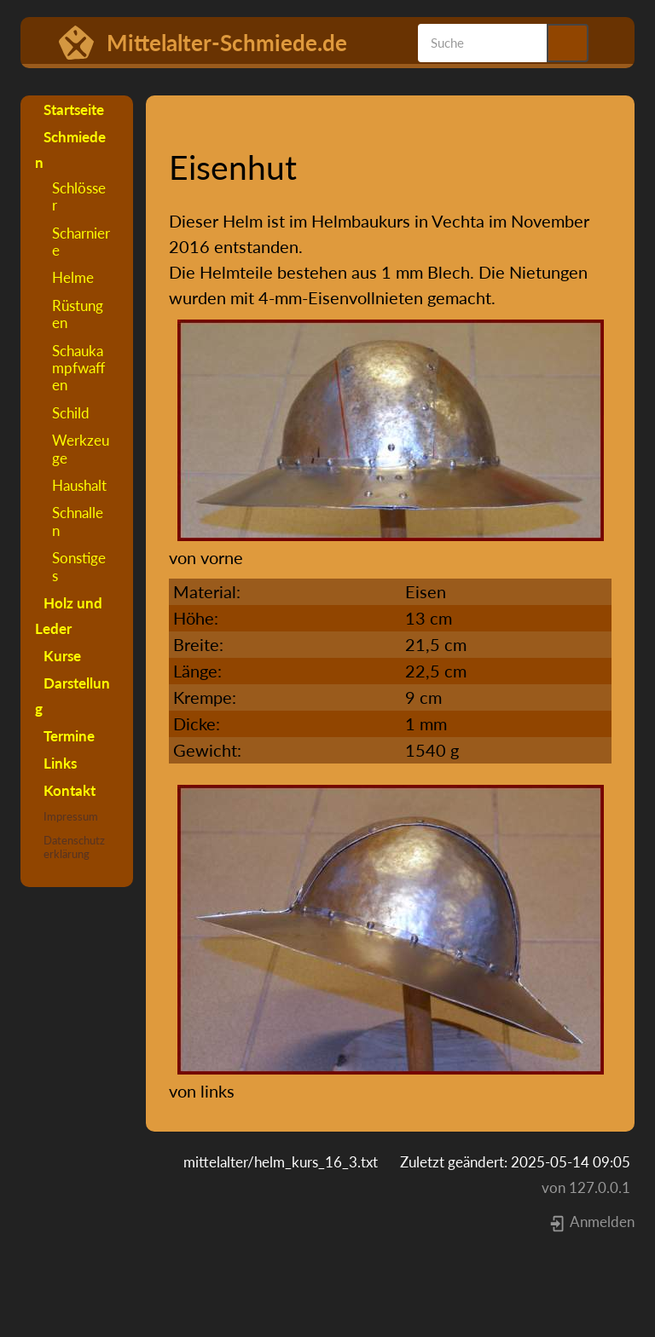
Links (60, 763)
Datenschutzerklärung (74, 847)
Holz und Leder (68, 615)
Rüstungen (77, 314)
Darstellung (72, 695)
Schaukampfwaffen (78, 368)
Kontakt (69, 790)
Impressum (70, 816)
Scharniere (81, 241)
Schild (71, 413)
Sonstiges (79, 566)
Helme (73, 277)
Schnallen (77, 521)
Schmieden (70, 149)
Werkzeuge (80, 448)
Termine (69, 736)
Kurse (62, 656)
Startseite (73, 109)
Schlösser (79, 196)
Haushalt (79, 485)
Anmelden (591, 1221)
